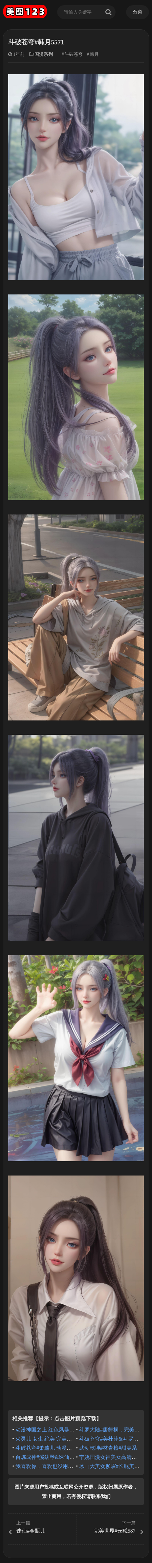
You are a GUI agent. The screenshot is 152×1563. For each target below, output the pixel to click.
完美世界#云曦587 (111, 1527)
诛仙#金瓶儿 (41, 1527)
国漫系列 (43, 54)
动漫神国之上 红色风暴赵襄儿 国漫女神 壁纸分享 (72, 1429)
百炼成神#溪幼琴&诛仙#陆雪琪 (51, 1457)
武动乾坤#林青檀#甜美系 (108, 1448)
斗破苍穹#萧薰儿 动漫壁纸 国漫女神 (57, 1448)
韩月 (94, 54)
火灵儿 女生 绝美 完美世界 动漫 (52, 1439)
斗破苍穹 (73, 54)
